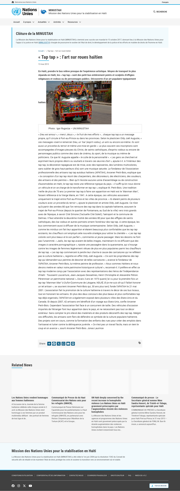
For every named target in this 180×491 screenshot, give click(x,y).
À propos (28, 22)
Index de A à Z (140, 475)
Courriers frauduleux (97, 475)
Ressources (73, 22)
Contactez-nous (76, 475)
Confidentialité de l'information (51, 475)
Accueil (16, 22)
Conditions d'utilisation (22, 475)
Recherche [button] (160, 11)
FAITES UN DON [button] (158, 486)
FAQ (129, 475)
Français (165, 2)
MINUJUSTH (44, 42)
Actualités (43, 22)
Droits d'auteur (117, 475)
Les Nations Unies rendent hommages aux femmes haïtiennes (30, 399)
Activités (58, 22)
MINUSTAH (55, 10)
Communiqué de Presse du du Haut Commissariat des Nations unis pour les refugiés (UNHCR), (69, 400)
